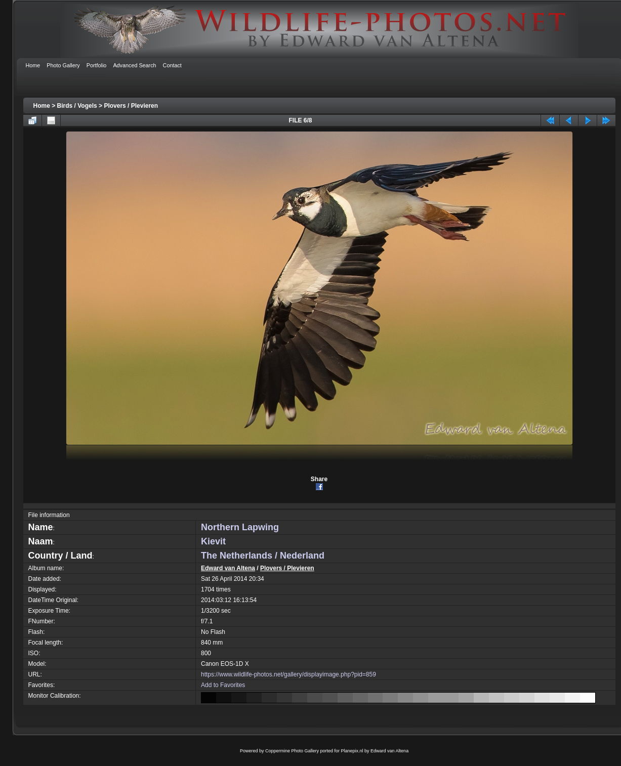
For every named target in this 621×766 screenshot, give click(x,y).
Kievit (213, 541)
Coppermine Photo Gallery (292, 750)
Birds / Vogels (77, 105)
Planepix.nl (352, 750)
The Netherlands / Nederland (262, 555)
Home (41, 105)
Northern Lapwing (240, 527)
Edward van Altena (228, 568)
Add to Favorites (223, 685)
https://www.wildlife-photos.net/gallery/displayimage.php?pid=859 (288, 674)
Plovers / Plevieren (131, 105)
